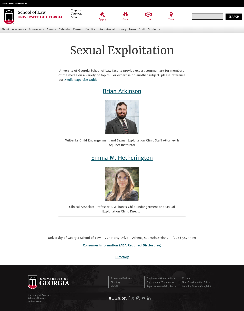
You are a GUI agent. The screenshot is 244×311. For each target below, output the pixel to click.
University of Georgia (15, 3)
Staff (142, 29)
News (132, 29)
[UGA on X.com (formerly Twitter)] (133, 298)
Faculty (90, 29)
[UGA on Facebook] (129, 298)
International (106, 29)
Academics (19, 29)
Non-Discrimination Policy (196, 282)
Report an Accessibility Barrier (162, 286)
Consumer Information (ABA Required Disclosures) (122, 245)
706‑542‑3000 (35, 301)
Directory (122, 257)
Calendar (64, 29)
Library (121, 29)
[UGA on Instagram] (139, 298)
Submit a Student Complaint (196, 286)
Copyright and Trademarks (160, 282)
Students (154, 29)
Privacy (186, 278)
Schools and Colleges (121, 278)
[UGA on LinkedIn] (148, 298)
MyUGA (114, 286)
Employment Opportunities (161, 278)
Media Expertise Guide (80, 80)
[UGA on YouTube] (144, 298)
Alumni (51, 29)
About (5, 29)
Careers (78, 29)
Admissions (36, 29)
